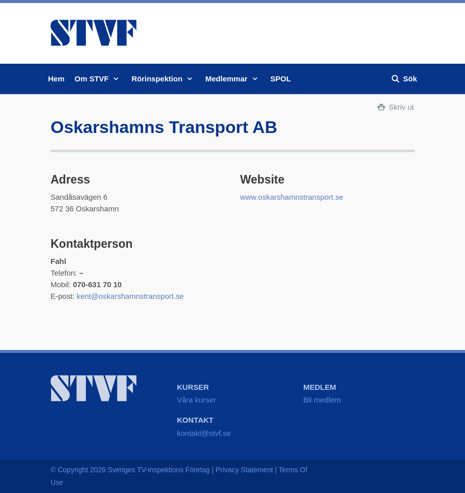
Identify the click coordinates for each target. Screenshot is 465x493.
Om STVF (98, 78)
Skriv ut (395, 107)
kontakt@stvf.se (204, 433)
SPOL (280, 78)
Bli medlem (322, 399)
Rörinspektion (163, 78)
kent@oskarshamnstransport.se (130, 296)
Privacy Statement (244, 470)
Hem (56, 78)
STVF (93, 33)
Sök (403, 78)
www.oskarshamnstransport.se (291, 197)
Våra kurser (196, 399)
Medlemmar (232, 78)
